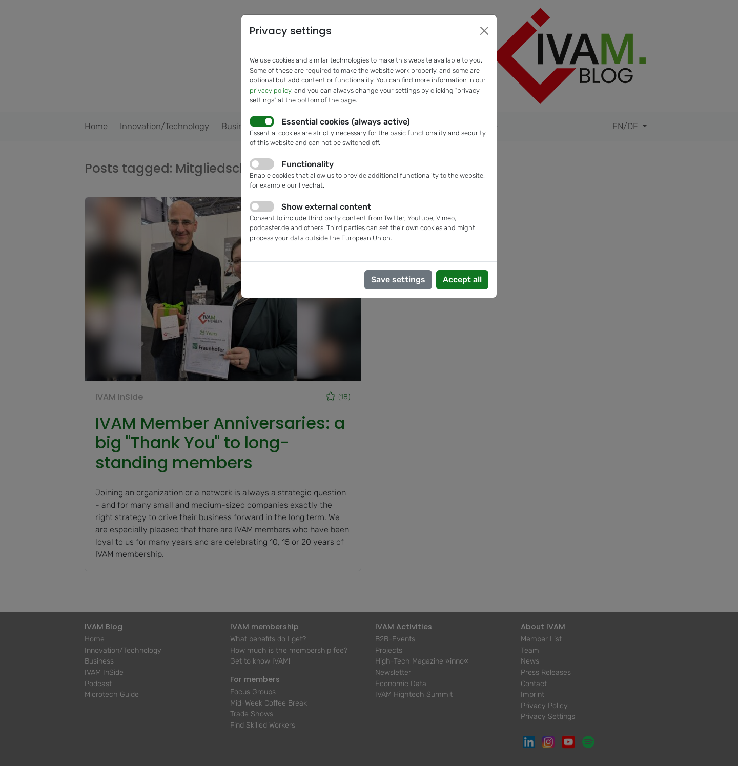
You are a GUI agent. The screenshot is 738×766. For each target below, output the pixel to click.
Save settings (398, 279)
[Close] (484, 31)
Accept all (462, 279)
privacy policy (270, 90)
